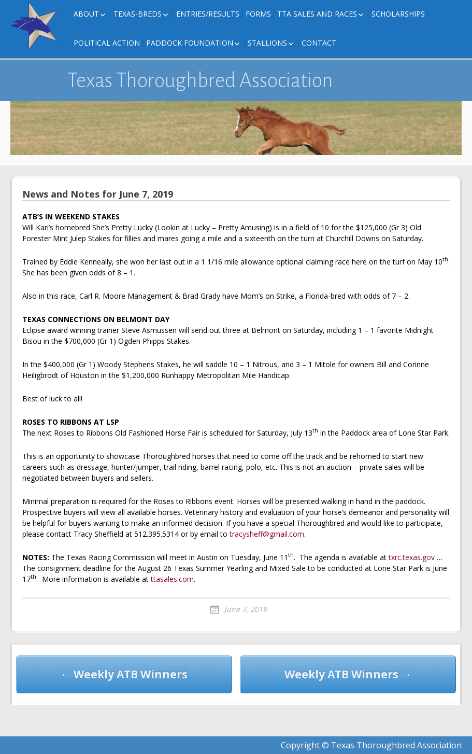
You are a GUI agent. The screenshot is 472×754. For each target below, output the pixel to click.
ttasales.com (172, 579)
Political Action (107, 43)
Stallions (267, 43)
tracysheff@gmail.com (267, 534)
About (86, 14)
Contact (319, 43)
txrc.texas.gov (412, 557)
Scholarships (398, 14)
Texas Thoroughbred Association (200, 80)
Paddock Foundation (189, 43)
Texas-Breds (137, 14)
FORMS (258, 14)
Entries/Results (207, 14)
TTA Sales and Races (317, 14)
